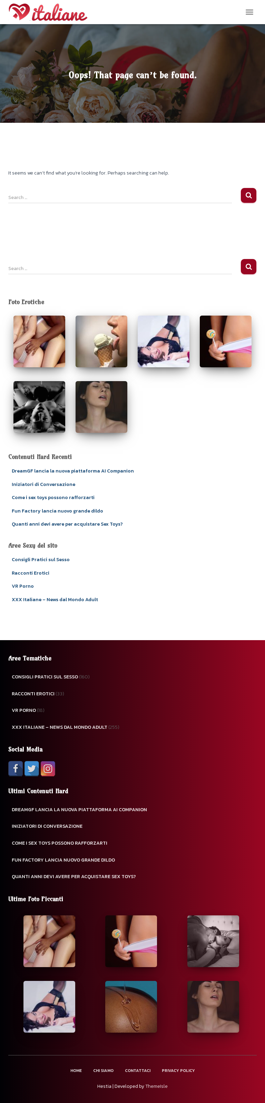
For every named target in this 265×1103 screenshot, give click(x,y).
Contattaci (137, 1070)
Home (76, 1070)
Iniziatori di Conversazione (43, 484)
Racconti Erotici (30, 573)
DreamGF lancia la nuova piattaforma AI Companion (73, 471)
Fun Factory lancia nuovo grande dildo (57, 511)
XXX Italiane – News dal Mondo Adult (55, 599)
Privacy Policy (178, 1070)
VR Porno (23, 586)
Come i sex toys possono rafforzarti (53, 497)
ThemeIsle (156, 1086)
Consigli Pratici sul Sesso (41, 559)
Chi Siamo (103, 1070)
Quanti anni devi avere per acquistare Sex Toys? (67, 524)
